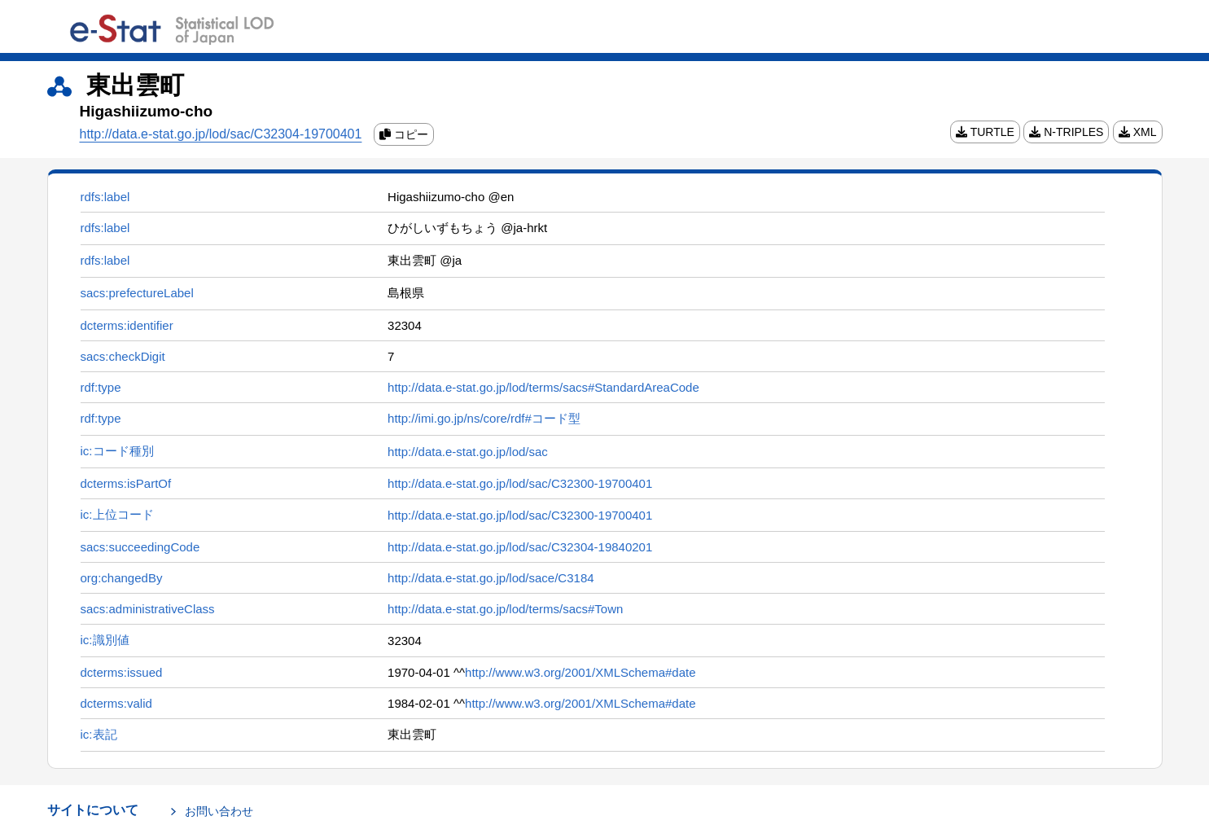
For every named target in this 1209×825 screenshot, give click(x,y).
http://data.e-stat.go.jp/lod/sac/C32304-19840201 (520, 547)
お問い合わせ (219, 811)
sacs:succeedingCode (140, 547)
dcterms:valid (116, 703)
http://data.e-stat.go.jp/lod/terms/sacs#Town (505, 609)
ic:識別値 (105, 640)
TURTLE (985, 131)
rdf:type (101, 387)
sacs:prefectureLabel (137, 293)
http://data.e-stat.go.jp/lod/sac (468, 452)
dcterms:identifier (127, 325)
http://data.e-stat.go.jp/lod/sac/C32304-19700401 (221, 134)
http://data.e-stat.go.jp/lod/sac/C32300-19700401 (520, 483)
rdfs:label (105, 197)
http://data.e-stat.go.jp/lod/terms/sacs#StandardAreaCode (543, 387)
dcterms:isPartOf (126, 483)
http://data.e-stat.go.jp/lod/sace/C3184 (491, 578)
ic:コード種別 (117, 451)
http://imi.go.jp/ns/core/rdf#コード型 (484, 418)
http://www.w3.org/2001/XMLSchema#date (580, 672)
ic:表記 (99, 734)
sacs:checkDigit (123, 356)
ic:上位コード (117, 514)
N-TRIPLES (1066, 131)
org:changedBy (122, 578)
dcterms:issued (122, 672)
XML (1138, 131)
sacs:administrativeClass (148, 609)
